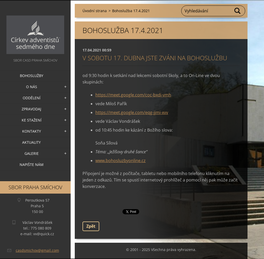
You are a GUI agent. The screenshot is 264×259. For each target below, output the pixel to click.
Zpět (90, 226)
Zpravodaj (31, 108)
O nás (31, 86)
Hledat (237, 11)
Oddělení (31, 97)
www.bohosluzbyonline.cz (120, 160)
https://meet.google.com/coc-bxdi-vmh (133, 95)
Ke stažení (32, 120)
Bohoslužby (31, 75)
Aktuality (31, 142)
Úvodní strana (94, 10)
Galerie (31, 153)
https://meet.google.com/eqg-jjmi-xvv (131, 112)
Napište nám (32, 164)
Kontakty (31, 131)
